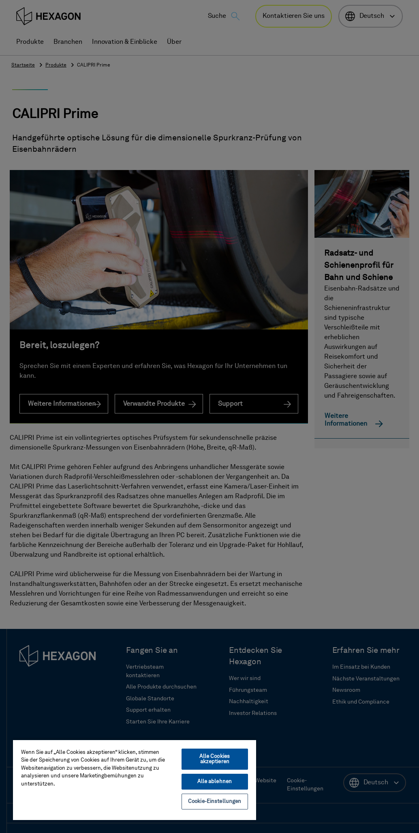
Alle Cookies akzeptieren (214, 759)
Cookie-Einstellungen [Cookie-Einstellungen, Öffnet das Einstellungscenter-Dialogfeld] (215, 801)
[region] (134, 779)
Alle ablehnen (214, 781)
